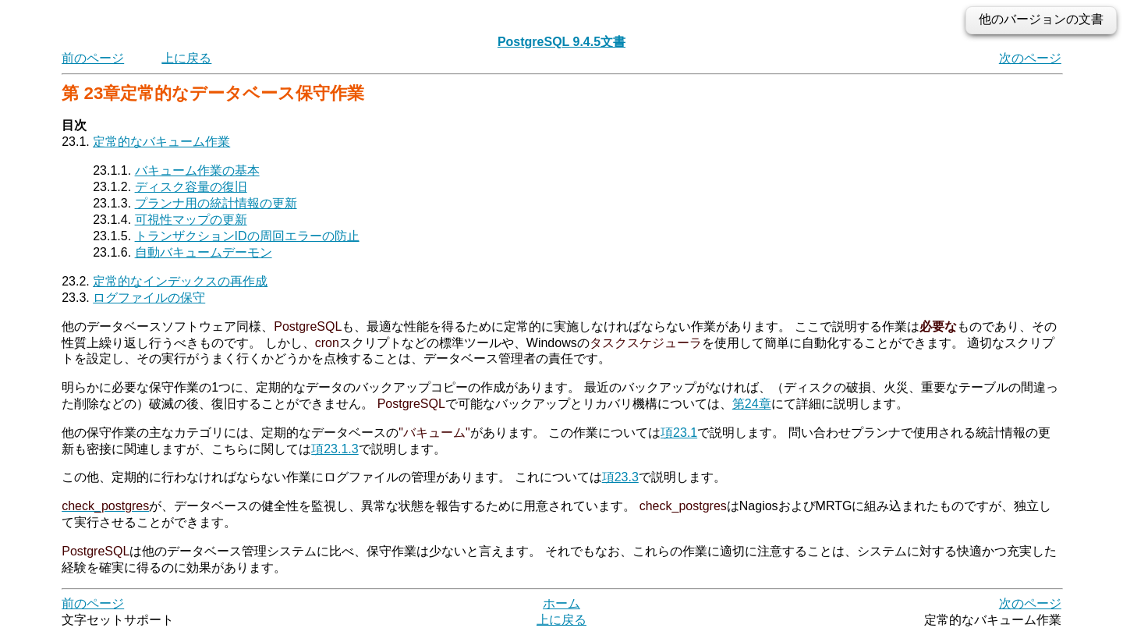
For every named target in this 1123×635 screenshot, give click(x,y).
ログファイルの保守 (149, 297)
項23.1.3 (334, 449)
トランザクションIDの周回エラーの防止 (247, 236)
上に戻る (186, 58)
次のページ (1030, 58)
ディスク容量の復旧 (191, 186)
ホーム (561, 603)
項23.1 (679, 432)
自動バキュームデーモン (203, 252)
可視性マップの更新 (191, 219)
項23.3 (620, 477)
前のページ (93, 58)
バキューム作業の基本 (197, 170)
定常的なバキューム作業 (161, 141)
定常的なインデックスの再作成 (180, 281)
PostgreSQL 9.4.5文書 (561, 41)
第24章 (751, 403)
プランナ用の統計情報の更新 (216, 203)
